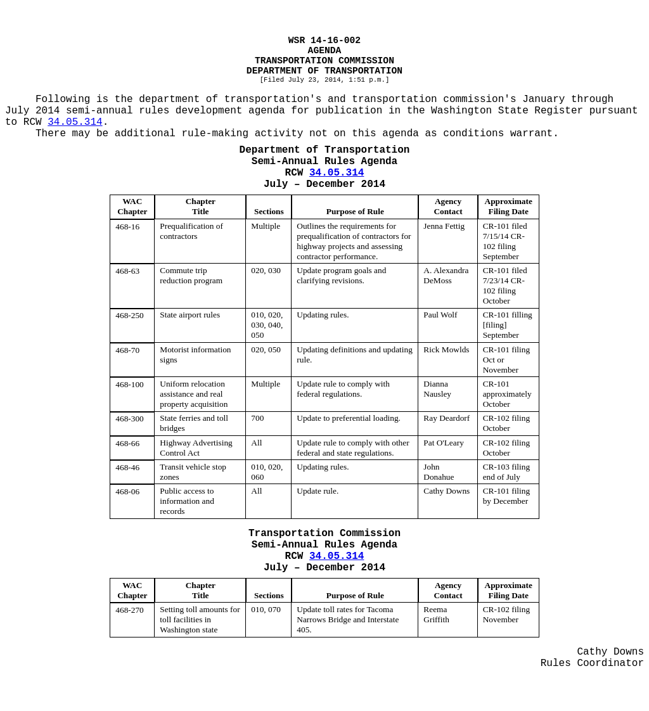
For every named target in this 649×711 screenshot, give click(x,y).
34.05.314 (75, 122)
